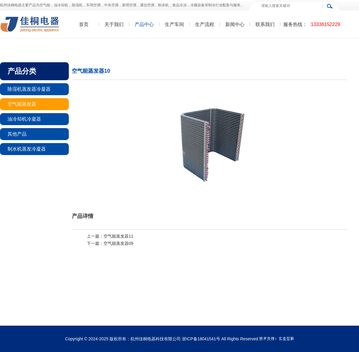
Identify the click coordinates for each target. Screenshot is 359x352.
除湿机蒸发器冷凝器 (29, 89)
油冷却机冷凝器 (24, 119)
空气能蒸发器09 (118, 243)
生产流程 (204, 24)
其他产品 (17, 133)
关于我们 (114, 24)
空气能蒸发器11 (118, 236)
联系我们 (265, 24)
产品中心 (144, 24)
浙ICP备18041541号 (201, 338)
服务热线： (295, 24)
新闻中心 (234, 24)
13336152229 (325, 24)
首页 (84, 24)
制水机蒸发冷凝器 (26, 148)
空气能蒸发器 (21, 104)
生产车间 (174, 24)
